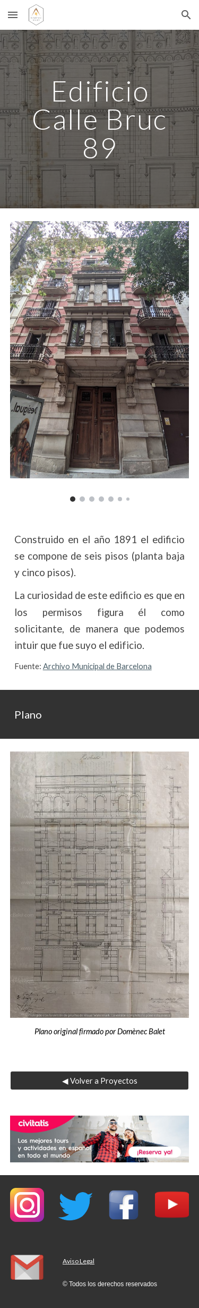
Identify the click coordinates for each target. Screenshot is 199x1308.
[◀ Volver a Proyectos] (100, 1080)
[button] (12, 14)
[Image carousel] (99, 361)
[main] (99, 119)
